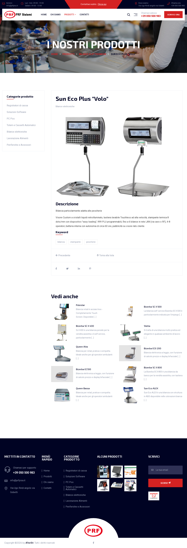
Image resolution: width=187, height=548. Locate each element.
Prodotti (68, 54)
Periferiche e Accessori (19, 144)
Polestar (80, 305)
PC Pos (11, 118)
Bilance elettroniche (92, 54)
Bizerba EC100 (83, 369)
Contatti (84, 14)
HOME (54, 54)
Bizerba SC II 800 (153, 367)
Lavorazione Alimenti (17, 138)
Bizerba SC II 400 (85, 325)
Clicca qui (102, 4)
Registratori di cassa (17, 105)
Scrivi (165, 483)
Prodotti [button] (69, 14)
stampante (75, 242)
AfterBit (29, 542)
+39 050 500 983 (151, 16)
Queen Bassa (83, 388)
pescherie (91, 242)
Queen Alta (82, 346)
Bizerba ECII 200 (152, 348)
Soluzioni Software (16, 112)
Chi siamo (55, 14)
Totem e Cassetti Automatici (21, 125)
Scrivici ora (173, 15)
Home (44, 14)
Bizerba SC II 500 (153, 306)
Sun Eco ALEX (151, 388)
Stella (147, 325)
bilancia (61, 242)
